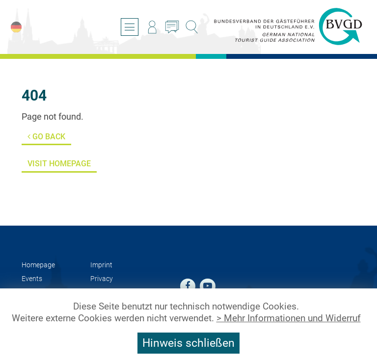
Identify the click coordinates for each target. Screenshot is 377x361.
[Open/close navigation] (129, 27)
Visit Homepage (59, 163)
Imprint (101, 265)
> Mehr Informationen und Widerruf (288, 318)
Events (32, 279)
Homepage (38, 265)
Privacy (101, 279)
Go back (46, 136)
